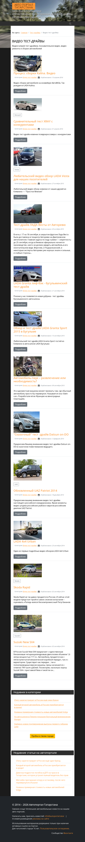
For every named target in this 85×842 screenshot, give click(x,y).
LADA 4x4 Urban (25, 541)
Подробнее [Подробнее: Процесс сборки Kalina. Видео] (20, 91)
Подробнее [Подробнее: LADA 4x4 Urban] (20, 556)
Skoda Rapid (22, 587)
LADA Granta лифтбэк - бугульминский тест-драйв (40, 285)
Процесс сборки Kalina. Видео (34, 73)
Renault (18, 115)
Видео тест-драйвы (30, 77)
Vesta (17, 169)
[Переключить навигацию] (81, 3)
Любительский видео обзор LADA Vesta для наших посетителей (41, 177)
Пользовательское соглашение (54, 828)
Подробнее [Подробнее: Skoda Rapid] (20, 607)
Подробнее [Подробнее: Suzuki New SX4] (20, 675)
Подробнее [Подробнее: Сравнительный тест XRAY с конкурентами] (20, 140)
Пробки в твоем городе (42, 736)
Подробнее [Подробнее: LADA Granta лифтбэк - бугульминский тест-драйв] (20, 304)
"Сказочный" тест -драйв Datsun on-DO (41, 434)
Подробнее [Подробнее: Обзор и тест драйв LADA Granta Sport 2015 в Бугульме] (20, 349)
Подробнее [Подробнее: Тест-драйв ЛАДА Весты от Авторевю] (20, 258)
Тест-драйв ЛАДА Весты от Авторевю (40, 225)
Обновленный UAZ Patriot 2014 (35, 490)
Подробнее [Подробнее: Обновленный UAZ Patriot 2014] (20, 513)
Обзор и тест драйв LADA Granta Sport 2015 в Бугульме (40, 329)
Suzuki (17, 636)
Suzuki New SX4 (24, 642)
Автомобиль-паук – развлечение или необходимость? (40, 379)
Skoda (17, 581)
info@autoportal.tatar (54, 816)
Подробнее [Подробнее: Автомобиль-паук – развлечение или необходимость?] (20, 404)
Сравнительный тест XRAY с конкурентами (33, 123)
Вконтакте (68, 833)
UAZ (16, 484)
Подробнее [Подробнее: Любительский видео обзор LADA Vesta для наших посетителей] (20, 197)
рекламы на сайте (41, 818)
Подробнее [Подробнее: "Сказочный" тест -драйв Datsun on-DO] (20, 452)
